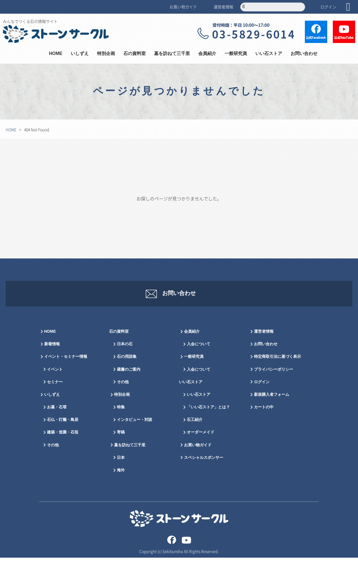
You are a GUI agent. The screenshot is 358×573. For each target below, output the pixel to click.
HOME (55, 53)
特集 (121, 422)
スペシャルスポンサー (203, 473)
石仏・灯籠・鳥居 (62, 435)
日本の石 (125, 359)
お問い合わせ (304, 53)
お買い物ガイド (183, 6)
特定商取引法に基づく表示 (277, 372)
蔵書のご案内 (128, 385)
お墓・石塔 (57, 422)
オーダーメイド (200, 447)
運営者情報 (223, 6)
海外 (121, 485)
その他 (53, 460)
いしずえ (80, 53)
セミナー (55, 397)
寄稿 (121, 447)
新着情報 (52, 359)
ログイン (328, 6)
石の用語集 (126, 372)
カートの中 (264, 422)
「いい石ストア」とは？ (208, 422)
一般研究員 (236, 53)
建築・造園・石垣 (62, 447)
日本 (121, 473)
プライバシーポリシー (273, 385)
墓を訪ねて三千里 (172, 53)
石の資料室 (134, 53)
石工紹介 (194, 435)
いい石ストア (268, 53)
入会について (198, 359)
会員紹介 (207, 53)
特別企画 (106, 53)
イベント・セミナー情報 (65, 372)
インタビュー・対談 (134, 435)
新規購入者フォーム (271, 410)
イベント (55, 385)
